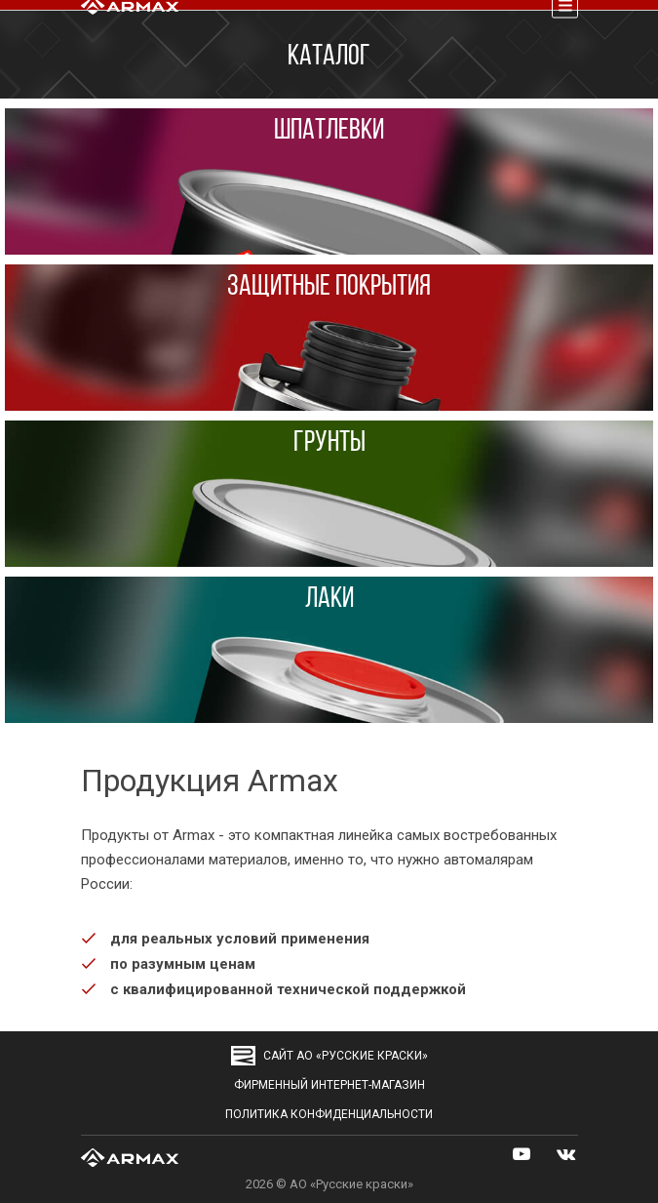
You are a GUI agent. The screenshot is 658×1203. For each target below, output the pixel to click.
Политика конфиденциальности (329, 1114)
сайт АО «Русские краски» (329, 1055)
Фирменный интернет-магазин (329, 1085)
